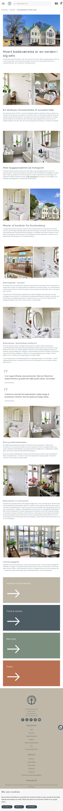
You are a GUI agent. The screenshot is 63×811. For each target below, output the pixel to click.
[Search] (15, 3)
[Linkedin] (26, 719)
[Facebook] (22, 719)
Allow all (7, 807)
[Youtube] (39, 719)
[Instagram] (35, 719)
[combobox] (34, 3)
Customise (31, 807)
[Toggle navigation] (3, 3)
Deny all (19, 807)
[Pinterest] (31, 719)
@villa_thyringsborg (32, 176)
